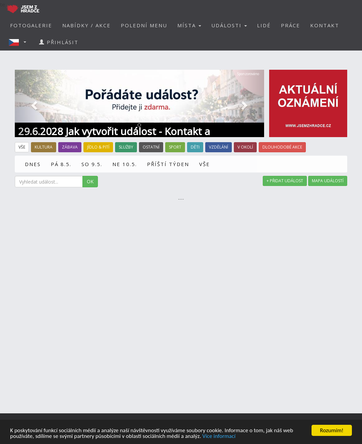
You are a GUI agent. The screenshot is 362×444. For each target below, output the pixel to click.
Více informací (218, 436)
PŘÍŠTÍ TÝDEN (168, 164)
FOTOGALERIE (31, 25)
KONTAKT (324, 25)
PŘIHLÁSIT (58, 42)
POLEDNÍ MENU (144, 25)
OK (90, 181)
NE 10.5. (124, 164)
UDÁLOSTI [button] (229, 25)
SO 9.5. (91, 164)
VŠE (204, 164)
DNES (33, 164)
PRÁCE (290, 25)
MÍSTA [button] (189, 25)
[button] (19, 42)
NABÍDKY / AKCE (86, 25)
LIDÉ (264, 25)
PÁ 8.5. (61, 164)
